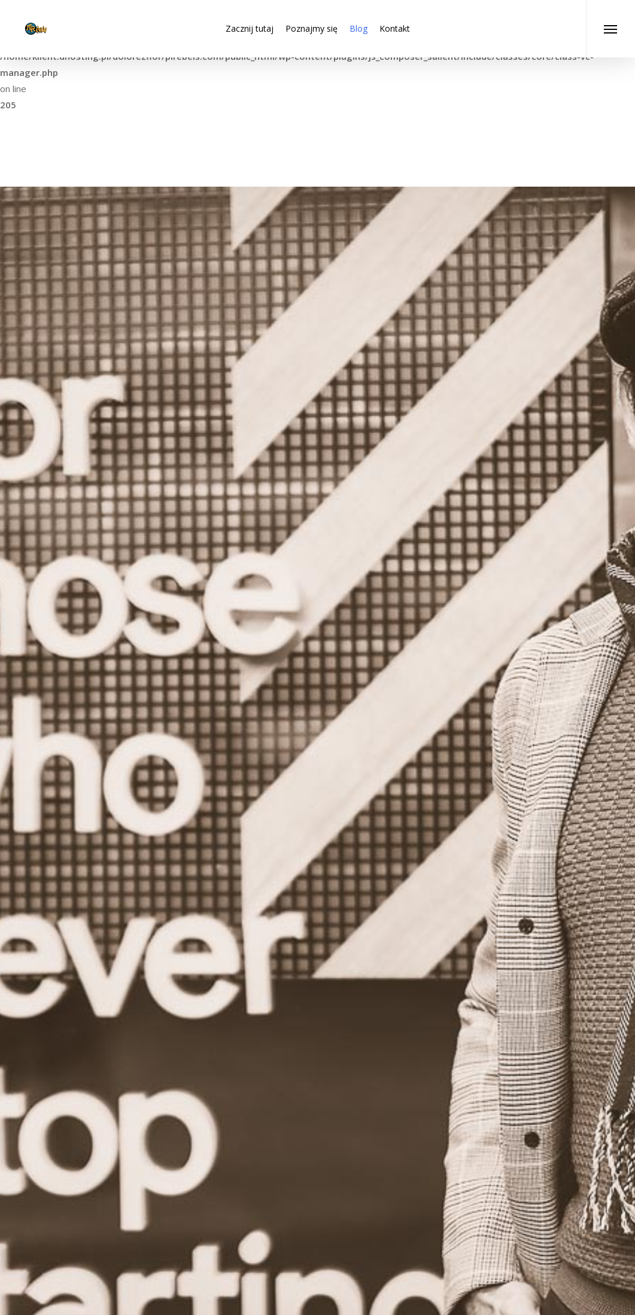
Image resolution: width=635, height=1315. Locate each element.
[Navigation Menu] (611, 28)
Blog (358, 28)
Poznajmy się (311, 28)
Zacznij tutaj (250, 28)
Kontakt (394, 28)
